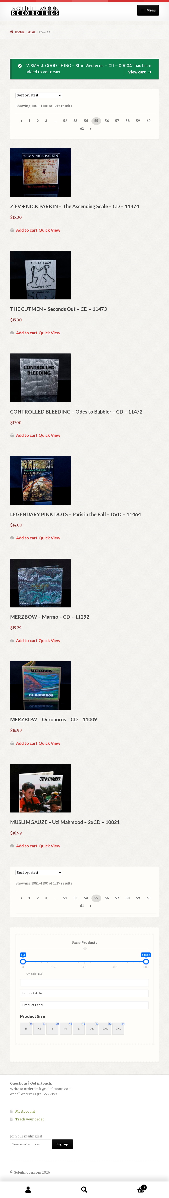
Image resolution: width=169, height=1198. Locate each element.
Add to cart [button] (27, 230)
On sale (34, 973)
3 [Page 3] (46, 121)
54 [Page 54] (86, 121)
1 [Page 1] (29, 121)
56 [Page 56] (107, 121)
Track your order (29, 1119)
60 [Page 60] (148, 121)
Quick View (49, 230)
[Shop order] (39, 95)
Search (84, 1190)
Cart (130, 1186)
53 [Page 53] (75, 121)
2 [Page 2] (38, 121)
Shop (32, 32)
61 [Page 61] (82, 128)
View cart (137, 72)
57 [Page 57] (117, 121)
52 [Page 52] (65, 121)
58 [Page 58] (128, 121)
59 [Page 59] (138, 121)
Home (19, 32)
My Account (25, 1111)
